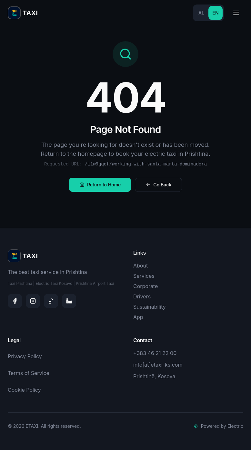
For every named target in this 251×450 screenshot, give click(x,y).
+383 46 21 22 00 (154, 353)
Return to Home (100, 184)
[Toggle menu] (236, 13)
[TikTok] (51, 301)
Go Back (158, 184)
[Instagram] (33, 301)
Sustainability (149, 307)
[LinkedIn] (69, 301)
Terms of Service (28, 373)
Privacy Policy (25, 356)
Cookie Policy (24, 390)
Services (144, 276)
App (138, 317)
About (140, 265)
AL (201, 12)
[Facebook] (15, 301)
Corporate (145, 286)
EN (215, 12)
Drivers (142, 296)
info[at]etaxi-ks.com (157, 364)
